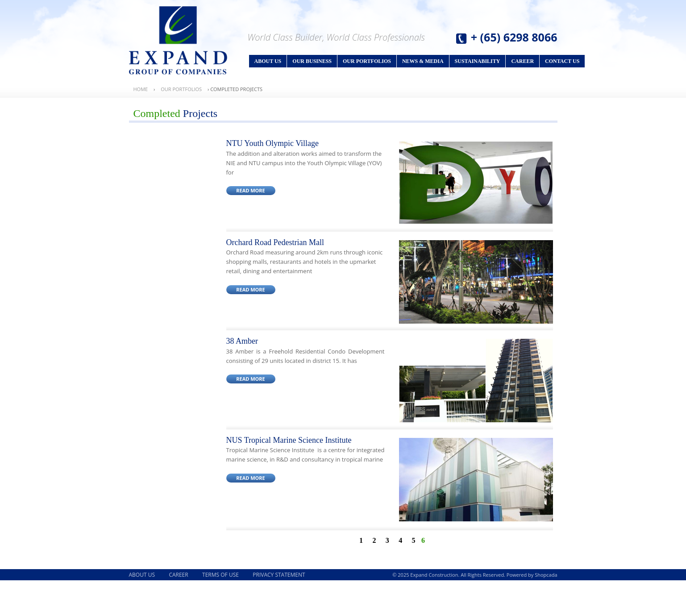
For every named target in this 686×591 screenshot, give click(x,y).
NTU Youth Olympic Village (272, 143)
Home (140, 89)
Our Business (312, 61)
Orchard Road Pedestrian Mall (275, 242)
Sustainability (477, 61)
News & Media (423, 61)
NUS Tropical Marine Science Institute (289, 440)
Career (522, 61)
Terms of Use (220, 575)
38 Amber (242, 341)
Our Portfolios (367, 61)
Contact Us (562, 61)
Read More (250, 190)
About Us (268, 61)
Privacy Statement (279, 575)
